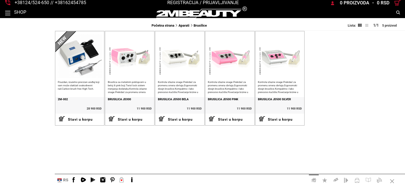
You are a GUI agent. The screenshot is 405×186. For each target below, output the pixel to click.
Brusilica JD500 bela (134, 107)
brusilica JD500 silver (251, 107)
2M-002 (8, 107)
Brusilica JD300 (72, 107)
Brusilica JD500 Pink (192, 107)
